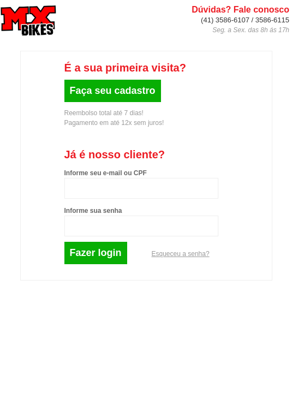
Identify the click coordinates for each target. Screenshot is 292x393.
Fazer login (96, 252)
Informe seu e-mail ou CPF (105, 173)
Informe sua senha (93, 211)
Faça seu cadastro (113, 90)
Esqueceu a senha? (181, 254)
